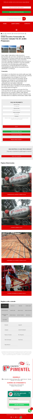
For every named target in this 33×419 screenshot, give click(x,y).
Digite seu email (16, 108)
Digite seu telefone (16, 112)
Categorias (9, 33)
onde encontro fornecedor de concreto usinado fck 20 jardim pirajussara (4, 35)
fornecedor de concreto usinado (15, 33)
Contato (27, 23)
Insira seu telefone (13, 399)
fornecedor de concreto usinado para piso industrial (22, 33)
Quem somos (15, 23)
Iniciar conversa (19, 404)
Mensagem (16, 116)
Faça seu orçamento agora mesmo (16, 7)
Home (5, 23)
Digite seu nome (16, 104)
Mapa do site (16, 409)
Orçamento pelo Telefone (16, 134)
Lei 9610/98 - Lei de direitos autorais (23, 354)
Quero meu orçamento (16, 156)
